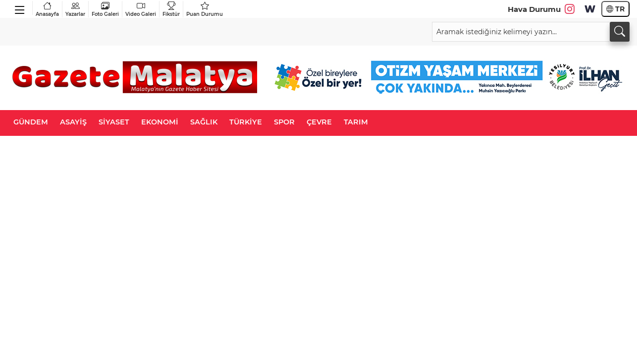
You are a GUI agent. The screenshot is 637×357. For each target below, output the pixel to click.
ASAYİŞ (73, 122)
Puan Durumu (204, 9)
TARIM (356, 122)
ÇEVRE (319, 122)
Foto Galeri (105, 9)
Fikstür (171, 9)
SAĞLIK (203, 122)
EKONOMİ (159, 122)
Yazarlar (75, 9)
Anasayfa (47, 9)
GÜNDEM (30, 122)
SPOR (284, 122)
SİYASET (114, 122)
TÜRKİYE (245, 122)
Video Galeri (140, 9)
